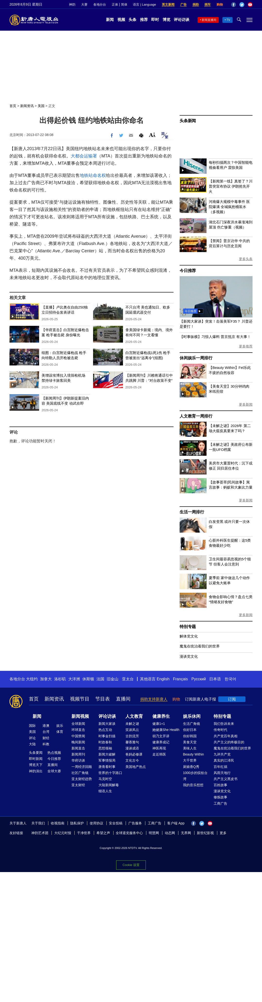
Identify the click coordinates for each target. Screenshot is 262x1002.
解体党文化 (189, 636)
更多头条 (246, 259)
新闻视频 (80, 716)
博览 (166, 20)
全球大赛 (54, 771)
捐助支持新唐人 (153, 699)
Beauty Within (193, 754)
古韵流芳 (132, 736)
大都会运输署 (84, 156)
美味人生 (190, 748)
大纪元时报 (62, 833)
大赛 (84, 4)
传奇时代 (220, 730)
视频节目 (79, 698)
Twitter (241, 4)
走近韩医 (159, 754)
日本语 (215, 679)
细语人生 (105, 791)
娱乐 (59, 726)
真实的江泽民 (224, 760)
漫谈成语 (132, 748)
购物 (220, 4)
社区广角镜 (79, 773)
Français (180, 679)
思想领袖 (105, 748)
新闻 (110, 20)
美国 (41, 106)
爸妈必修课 (133, 754)
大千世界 (190, 760)
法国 (100, 679)
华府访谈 (78, 760)
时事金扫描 (106, 736)
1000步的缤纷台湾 (195, 776)
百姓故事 (220, 785)
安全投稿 (115, 823)
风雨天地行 (222, 773)
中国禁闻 (78, 736)
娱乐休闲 (192, 716)
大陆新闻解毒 (108, 785)
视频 (121, 20)
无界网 (186, 833)
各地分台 (99, 4)
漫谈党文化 (189, 656)
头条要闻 (36, 753)
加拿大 (46, 679)
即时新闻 (36, 759)
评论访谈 (181, 20)
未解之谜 (132, 724)
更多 (223, 833)
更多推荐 (246, 346)
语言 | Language (144, 4)
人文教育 (134, 716)
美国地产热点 (135, 767)
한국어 (230, 679)
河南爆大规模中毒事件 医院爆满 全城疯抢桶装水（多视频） (229, 207)
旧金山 (112, 679)
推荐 (144, 20)
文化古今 (132, 760)
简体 (124, 4)
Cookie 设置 (130, 865)
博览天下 (36, 765)
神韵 (72, 4)
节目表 (102, 698)
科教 (46, 744)
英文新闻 (168, 4)
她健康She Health (165, 730)
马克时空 (105, 779)
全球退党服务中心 (129, 833)
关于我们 (38, 823)
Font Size (152, 134)
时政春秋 (105, 742)
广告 (183, 4)
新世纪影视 (205, 833)
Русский (199, 679)
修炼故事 (220, 797)
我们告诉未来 (224, 724)
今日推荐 (188, 270)
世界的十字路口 (110, 773)
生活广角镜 (191, 724)
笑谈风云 (132, 730)
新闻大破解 (106, 754)
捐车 (207, 4)
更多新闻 (246, 404)
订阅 (232, 699)
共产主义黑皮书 (225, 779)
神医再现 (159, 748)
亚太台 (128, 679)
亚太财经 (78, 785)
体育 (59, 732)
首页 (12, 106)
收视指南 (57, 823)
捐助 (195, 4)
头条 (132, 20)
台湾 (46, 732)
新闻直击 (78, 748)
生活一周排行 (192, 512)
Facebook (233, 4)
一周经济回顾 (81, 767)
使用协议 (96, 823)
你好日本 (190, 730)
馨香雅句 (132, 742)
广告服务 (135, 823)
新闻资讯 (27, 106)
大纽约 (32, 679)
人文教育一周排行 (196, 416)
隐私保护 (77, 823)
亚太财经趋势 (81, 779)
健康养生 (161, 716)
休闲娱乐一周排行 (196, 358)
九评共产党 (222, 754)
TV (228, 20)
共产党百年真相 (225, 736)
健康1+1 (158, 724)
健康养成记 (160, 742)
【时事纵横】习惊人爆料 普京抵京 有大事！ (215, 337)
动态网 (170, 833)
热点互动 (105, 730)
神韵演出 (36, 771)
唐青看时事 (106, 767)
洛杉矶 (60, 679)
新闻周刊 (78, 754)
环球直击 (78, 730)
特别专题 (188, 626)
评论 (32, 738)
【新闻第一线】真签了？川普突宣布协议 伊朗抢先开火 (231, 186)
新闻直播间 (209, 20)
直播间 (123, 698)
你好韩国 (190, 736)
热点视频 (54, 753)
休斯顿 (88, 679)
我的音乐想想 (193, 785)
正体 (115, 4)
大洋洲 (74, 679)
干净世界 (84, 833)
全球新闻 (78, 724)
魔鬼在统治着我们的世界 (200, 646)
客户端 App (175, 823)
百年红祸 (220, 767)
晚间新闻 (78, 742)
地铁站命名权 (93, 175)
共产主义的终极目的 (229, 742)
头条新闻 (188, 120)
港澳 (46, 726)
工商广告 (220, 803)
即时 (155, 20)
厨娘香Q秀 (191, 767)
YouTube (250, 4)
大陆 (32, 744)
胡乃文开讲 (160, 736)
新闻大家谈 (106, 724)
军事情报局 (106, 760)
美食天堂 (190, 742)
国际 (32, 726)
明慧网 (154, 833)
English (163, 679)
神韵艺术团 (39, 833)
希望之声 (103, 833)
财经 (46, 738)
